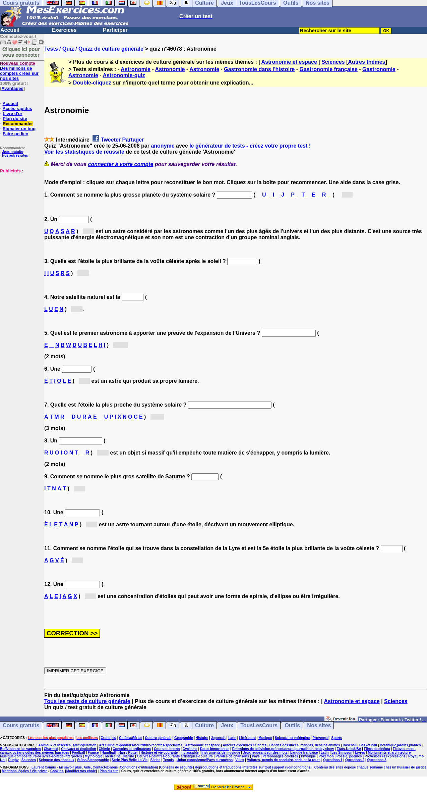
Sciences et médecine (292, 738)
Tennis (168, 760)
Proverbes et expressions (385, 756)
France (93, 752)
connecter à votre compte (121, 164)
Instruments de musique (220, 752)
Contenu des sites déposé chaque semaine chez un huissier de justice (370, 767)
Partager (133, 140)
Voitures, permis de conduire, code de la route (283, 760)
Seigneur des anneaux (56, 760)
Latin (232, 738)
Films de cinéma (377, 749)
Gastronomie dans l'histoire (259, 69)
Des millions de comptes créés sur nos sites (19, 71)
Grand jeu (108, 738)
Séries (155, 760)
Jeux (227, 725)
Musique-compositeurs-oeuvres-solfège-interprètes (41, 756)
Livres (360, 752)
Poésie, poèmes (349, 756)
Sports (336, 738)
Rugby (13, 760)
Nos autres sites (15, 155)
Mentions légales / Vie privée (25, 771)
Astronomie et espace (289, 62)
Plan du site (15, 118)
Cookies (56, 771)
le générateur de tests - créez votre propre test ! (250, 146)
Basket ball (368, 745)
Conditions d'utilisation (138, 767)
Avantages (12, 88)
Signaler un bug (19, 128)
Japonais (218, 738)
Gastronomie (378, 69)
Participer (115, 30)
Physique (308, 756)
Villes (239, 760)
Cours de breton (167, 749)
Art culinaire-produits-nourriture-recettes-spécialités (141, 745)
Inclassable (190, 752)
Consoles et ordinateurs (132, 749)
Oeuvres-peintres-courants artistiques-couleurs (175, 756)
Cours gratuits (21, 725)
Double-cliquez (92, 83)
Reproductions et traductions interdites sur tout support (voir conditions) (253, 767)
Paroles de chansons (232, 756)
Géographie (183, 738)
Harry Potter (128, 752)
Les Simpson (341, 752)
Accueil (9, 30)
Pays (255, 756)
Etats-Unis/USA (349, 749)
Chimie (104, 749)
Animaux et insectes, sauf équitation (67, 745)
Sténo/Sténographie (93, 760)
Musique (265, 738)
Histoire (202, 738)
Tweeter (111, 140)
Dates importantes (214, 749)
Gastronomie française (328, 69)
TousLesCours (259, 725)
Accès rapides (17, 108)
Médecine (113, 756)
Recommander (18, 123)
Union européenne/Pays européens (205, 760)
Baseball (350, 745)
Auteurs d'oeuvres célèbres (244, 745)
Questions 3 (376, 760)
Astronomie (135, 69)
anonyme (162, 146)
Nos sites (319, 725)
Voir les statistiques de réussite (84, 152)
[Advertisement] (20, 207)
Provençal (320, 738)
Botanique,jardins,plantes (400, 745)
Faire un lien (15, 133)
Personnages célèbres (280, 756)
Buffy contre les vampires (20, 749)
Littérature (247, 738)
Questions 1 (332, 760)
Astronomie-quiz (124, 75)
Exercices (64, 30)
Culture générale (158, 738)
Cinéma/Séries (130, 738)
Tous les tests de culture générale (87, 701)
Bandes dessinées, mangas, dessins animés (304, 745)
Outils (292, 725)
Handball (109, 752)
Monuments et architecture (389, 752)
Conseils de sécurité (176, 767)
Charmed (51, 749)
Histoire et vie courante (159, 752)
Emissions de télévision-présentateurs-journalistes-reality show (283, 749)
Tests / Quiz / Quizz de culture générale (93, 49)
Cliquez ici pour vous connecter (21, 51)
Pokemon (326, 756)
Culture (204, 725)
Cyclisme (190, 749)
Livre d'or (12, 113)
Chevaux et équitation (78, 749)
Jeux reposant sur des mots (265, 752)
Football (78, 752)
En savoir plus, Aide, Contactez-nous (88, 767)
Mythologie (94, 756)
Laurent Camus (44, 767)
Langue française (304, 752)
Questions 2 (354, 760)
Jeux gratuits (12, 152)
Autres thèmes (366, 62)
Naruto (128, 756)
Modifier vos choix (81, 771)
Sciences (333, 62)
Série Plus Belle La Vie (129, 760)
